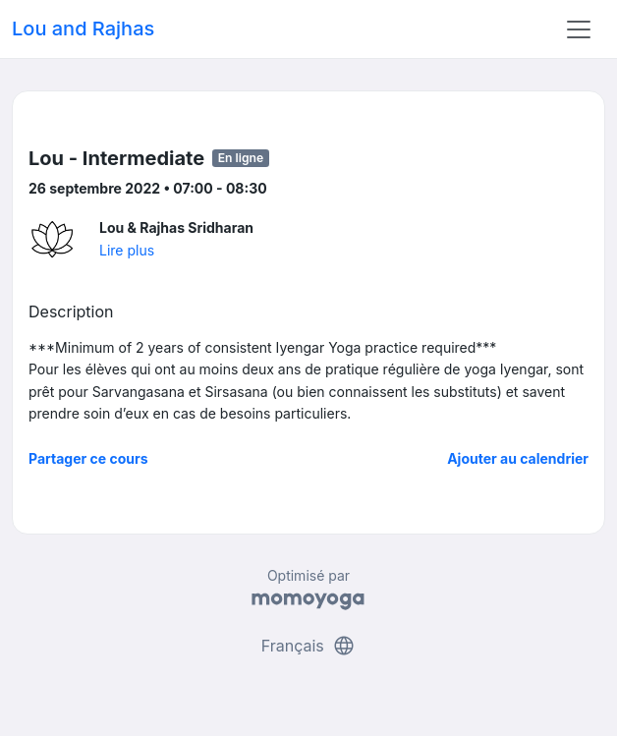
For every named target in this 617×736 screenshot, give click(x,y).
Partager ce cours (88, 458)
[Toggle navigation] (578, 29)
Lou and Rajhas (83, 28)
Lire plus (126, 250)
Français (309, 645)
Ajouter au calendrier (518, 458)
